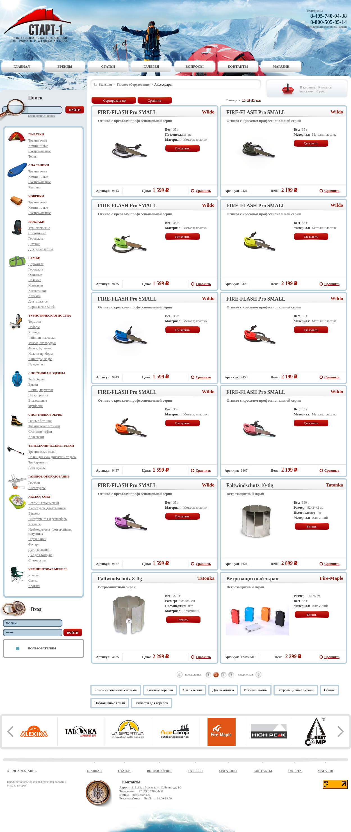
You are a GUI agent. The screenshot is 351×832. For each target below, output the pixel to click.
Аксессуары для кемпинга (47, 508)
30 (248, 100)
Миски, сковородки (42, 343)
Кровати (34, 586)
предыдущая (193, 674)
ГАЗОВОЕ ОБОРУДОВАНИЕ (49, 476)
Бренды (65, 67)
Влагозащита (37, 401)
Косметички (37, 291)
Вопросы (195, 67)
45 (253, 100)
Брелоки (34, 513)
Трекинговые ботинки (44, 426)
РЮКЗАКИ (36, 221)
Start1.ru (105, 85)
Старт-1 (40, 24)
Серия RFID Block (41, 307)
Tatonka (334, 485)
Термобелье (36, 379)
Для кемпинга (223, 690)
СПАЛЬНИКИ (38, 165)
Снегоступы (37, 560)
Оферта (295, 770)
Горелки (34, 483)
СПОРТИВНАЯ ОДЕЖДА (46, 373)
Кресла (33, 575)
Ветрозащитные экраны (295, 690)
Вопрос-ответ (159, 770)
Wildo (208, 112)
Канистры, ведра (40, 359)
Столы (33, 581)
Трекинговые (37, 140)
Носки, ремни (38, 395)
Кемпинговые (38, 146)
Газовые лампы (256, 690)
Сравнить (154, 101)
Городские (35, 238)
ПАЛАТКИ (36, 134)
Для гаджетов (38, 301)
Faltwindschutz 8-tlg (120, 578)
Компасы (34, 524)
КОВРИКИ (36, 196)
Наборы (34, 327)
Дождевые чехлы (40, 249)
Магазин (281, 67)
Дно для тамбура (40, 555)
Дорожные (36, 264)
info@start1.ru (141, 794)
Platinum (34, 187)
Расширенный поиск (41, 115)
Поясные (34, 280)
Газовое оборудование (133, 85)
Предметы (35, 364)
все (258, 100)
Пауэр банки (37, 539)
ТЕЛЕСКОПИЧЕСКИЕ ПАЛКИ (51, 445)
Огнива (329, 690)
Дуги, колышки (39, 550)
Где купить (182, 148)
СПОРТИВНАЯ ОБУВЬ (45, 414)
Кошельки (35, 285)
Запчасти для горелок (151, 703)
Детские (34, 244)
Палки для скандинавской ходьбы (52, 457)
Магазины (228, 770)
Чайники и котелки (42, 338)
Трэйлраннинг (38, 462)
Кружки (34, 332)
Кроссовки (36, 437)
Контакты (238, 67)
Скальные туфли (40, 431)
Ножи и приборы (40, 354)
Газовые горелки (160, 690)
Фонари (34, 544)
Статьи (108, 67)
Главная (21, 67)
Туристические (39, 228)
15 (243, 100)
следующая (245, 674)
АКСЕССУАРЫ (39, 496)
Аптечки (34, 296)
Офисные (35, 275)
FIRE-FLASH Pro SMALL (127, 112)
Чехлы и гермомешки (43, 503)
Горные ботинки (40, 421)
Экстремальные (39, 151)
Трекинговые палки (42, 452)
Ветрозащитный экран (252, 578)
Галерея (151, 67)
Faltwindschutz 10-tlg (249, 485)
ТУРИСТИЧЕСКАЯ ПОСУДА (49, 315)
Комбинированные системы (115, 690)
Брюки (33, 385)
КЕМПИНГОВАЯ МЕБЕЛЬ (48, 569)
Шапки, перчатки (40, 390)
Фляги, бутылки (39, 348)
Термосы (34, 322)
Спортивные (37, 233)
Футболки (35, 406)
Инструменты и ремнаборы (47, 519)
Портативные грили (109, 703)
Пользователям (42, 648)
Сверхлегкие (192, 690)
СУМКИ (34, 258)
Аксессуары (36, 468)
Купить (312, 526)
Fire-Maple (331, 578)
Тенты (32, 156)
